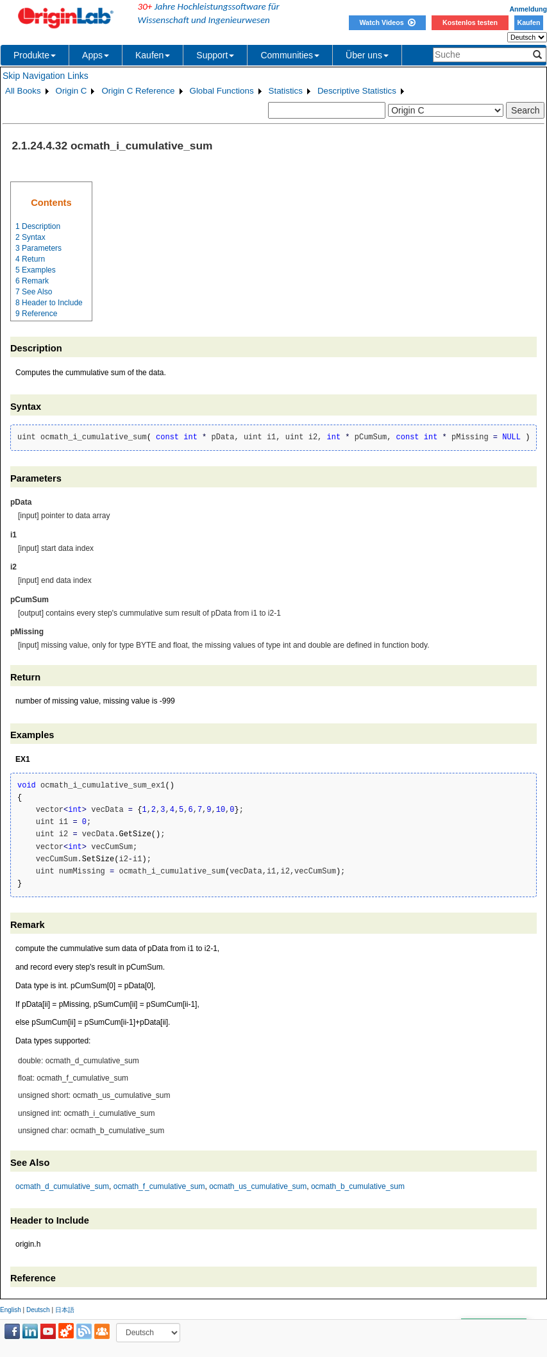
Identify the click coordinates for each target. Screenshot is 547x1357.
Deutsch (38, 1309)
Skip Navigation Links (45, 76)
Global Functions (222, 91)
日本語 (64, 1309)
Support (215, 55)
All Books (23, 91)
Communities (289, 55)
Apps (95, 55)
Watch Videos (387, 22)
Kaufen (528, 22)
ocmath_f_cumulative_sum (159, 1186)
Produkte (34, 55)
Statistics (286, 91)
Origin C (71, 91)
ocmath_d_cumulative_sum (62, 1186)
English (10, 1309)
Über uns (367, 55)
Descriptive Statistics (356, 91)
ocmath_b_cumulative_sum (358, 1186)
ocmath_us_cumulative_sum (258, 1186)
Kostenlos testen (470, 22)
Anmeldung (528, 9)
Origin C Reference (137, 91)
